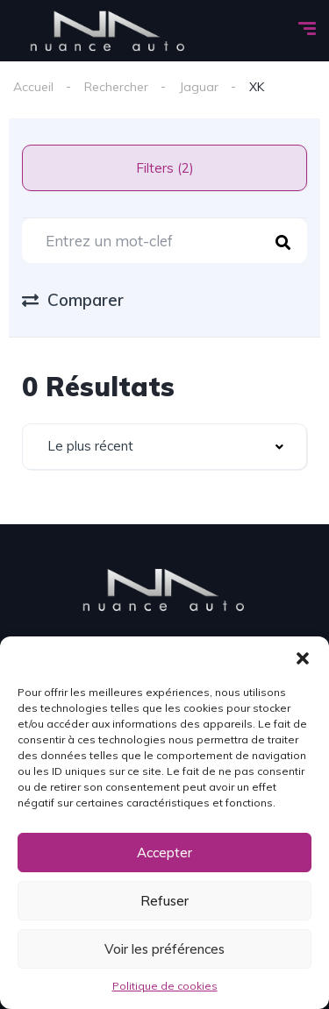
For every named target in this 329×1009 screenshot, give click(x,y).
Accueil (33, 87)
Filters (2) (165, 168)
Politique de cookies (165, 985)
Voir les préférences (164, 949)
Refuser (164, 900)
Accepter (164, 852)
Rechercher (116, 87)
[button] (302, 658)
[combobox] (164, 446)
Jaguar (198, 87)
